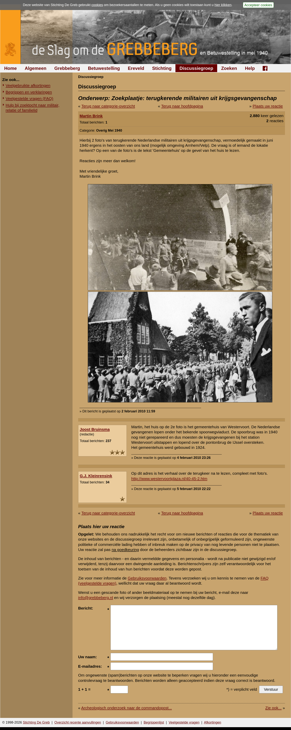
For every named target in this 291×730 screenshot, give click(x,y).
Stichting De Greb (36, 722)
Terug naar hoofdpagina (182, 106)
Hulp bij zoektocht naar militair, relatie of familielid (32, 107)
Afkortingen (212, 722)
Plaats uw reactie (268, 106)
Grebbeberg (67, 68)
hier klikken (223, 5)
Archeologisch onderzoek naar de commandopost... (126, 708)
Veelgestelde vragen (184, 722)
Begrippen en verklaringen (29, 92)
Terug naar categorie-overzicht (108, 106)
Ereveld (136, 68)
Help (250, 68)
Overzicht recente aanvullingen (77, 722)
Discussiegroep (196, 68)
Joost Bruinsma (95, 429)
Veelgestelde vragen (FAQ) (29, 98)
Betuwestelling (104, 68)
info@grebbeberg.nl (95, 597)
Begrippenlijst (154, 722)
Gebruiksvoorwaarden (147, 578)
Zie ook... (273, 708)
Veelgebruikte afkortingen (28, 85)
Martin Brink (91, 116)
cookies (97, 5)
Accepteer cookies (258, 5)
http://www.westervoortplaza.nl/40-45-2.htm (169, 478)
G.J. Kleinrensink (96, 476)
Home (10, 68)
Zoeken (229, 68)
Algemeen (35, 68)
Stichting (162, 68)
